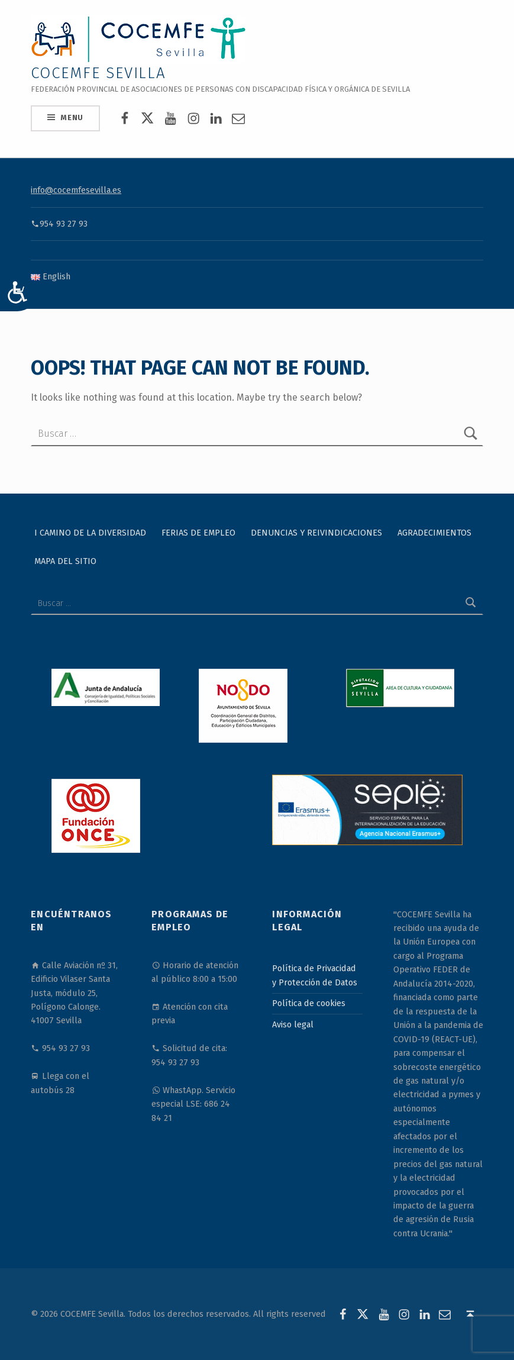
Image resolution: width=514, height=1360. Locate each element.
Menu (71, 117)
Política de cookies (308, 1003)
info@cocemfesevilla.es (76, 190)
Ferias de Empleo (198, 532)
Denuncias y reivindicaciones (316, 532)
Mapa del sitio (65, 560)
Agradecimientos (434, 532)
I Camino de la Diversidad (90, 532)
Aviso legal (292, 1024)
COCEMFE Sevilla (98, 73)
